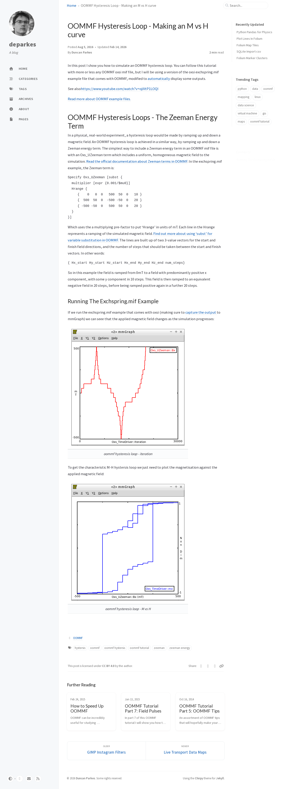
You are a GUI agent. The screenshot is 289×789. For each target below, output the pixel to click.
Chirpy (199, 778)
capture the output (201, 312)
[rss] (38, 778)
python (242, 89)
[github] (19, 778)
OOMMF (78, 638)
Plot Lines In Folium (249, 39)
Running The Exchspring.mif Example (257, 153)
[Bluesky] (208, 666)
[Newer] (185, 750)
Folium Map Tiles (248, 45)
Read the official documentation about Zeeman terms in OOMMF (136, 161)
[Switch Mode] (10, 778)
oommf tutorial (139, 648)
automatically (159, 78)
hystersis (80, 648)
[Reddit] (215, 666)
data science (246, 105)
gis (264, 113)
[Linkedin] (201, 666)
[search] (247, 5)
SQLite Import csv (249, 51)
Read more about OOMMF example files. (99, 99)
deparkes (22, 44)
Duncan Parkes (85, 778)
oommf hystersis (114, 648)
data (255, 89)
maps (241, 121)
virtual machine (247, 113)
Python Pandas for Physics (254, 32)
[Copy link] (221, 666)
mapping (243, 97)
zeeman (159, 648)
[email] (29, 778)
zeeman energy (179, 648)
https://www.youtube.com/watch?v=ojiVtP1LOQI (119, 88)
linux (258, 97)
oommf (95, 648)
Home (71, 5)
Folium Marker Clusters (252, 58)
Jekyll (220, 778)
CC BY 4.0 (108, 666)
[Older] (106, 750)
